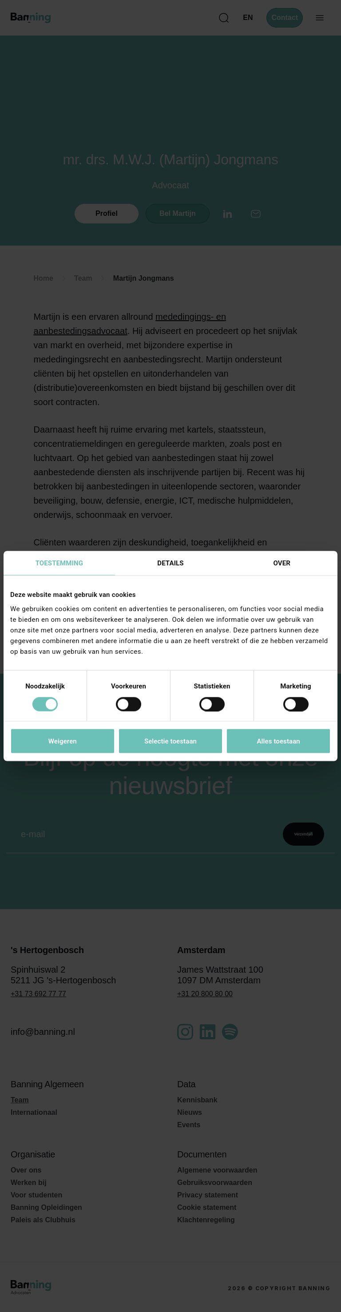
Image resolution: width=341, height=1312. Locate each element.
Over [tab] (281, 563)
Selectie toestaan (170, 741)
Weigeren (62, 741)
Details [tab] (170, 563)
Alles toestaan (278, 741)
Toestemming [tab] (59, 563)
